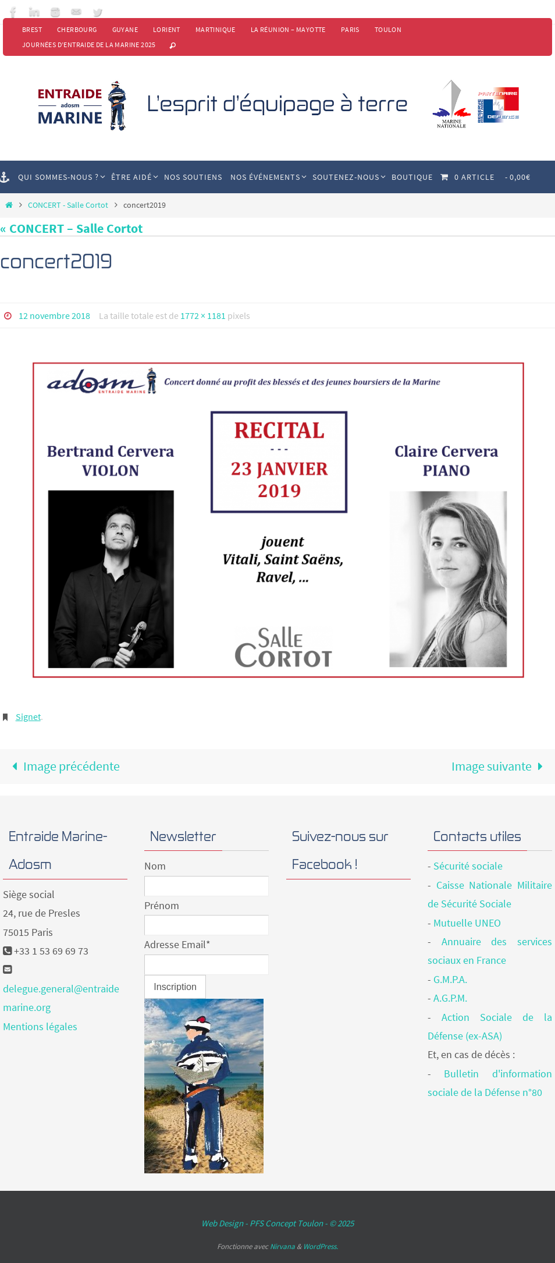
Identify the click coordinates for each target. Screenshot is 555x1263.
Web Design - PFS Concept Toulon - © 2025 (277, 1223)
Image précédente (63, 766)
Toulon (388, 29)
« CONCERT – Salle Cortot (71, 228)
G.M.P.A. (450, 979)
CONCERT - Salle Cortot (68, 205)
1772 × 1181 (203, 315)
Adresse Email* (177, 944)
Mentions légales (40, 1026)
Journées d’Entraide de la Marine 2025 (89, 44)
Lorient (166, 29)
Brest (32, 29)
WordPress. (320, 1246)
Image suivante (500, 766)
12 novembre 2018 (54, 315)
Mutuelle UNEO (467, 922)
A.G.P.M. (450, 998)
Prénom (161, 905)
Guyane (125, 29)
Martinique (215, 29)
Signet (28, 716)
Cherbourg (77, 29)
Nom (155, 865)
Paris (350, 29)
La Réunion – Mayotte (288, 29)
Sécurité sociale (468, 865)
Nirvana (282, 1246)
